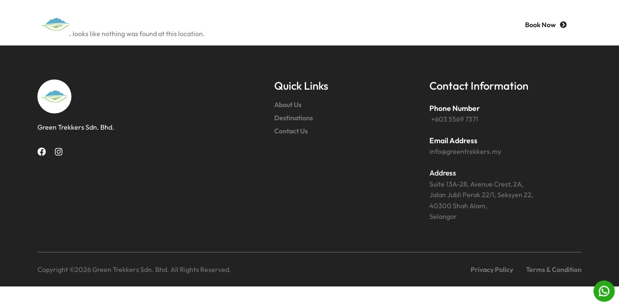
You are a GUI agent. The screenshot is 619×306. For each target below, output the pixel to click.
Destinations (340, 24)
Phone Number (454, 108)
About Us (278, 24)
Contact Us (406, 24)
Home (227, 24)
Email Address (453, 140)
